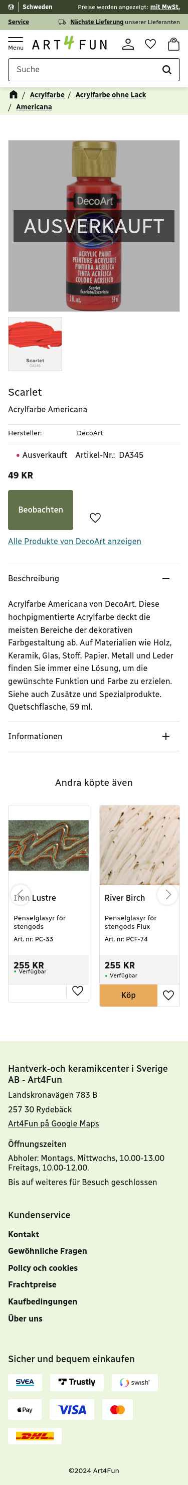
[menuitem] (94, 1329)
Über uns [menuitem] (25, 1319)
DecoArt (90, 433)
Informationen (36, 736)
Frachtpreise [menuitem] (32, 1284)
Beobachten (40, 510)
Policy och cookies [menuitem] (43, 1268)
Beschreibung (34, 578)
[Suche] (166, 70)
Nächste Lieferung (96, 22)
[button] (15, 43)
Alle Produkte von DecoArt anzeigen (74, 541)
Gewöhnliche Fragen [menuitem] (47, 1251)
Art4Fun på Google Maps (53, 1123)
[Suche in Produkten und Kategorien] (94, 70)
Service (18, 22)
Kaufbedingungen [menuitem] (42, 1301)
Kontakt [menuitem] (23, 1234)
